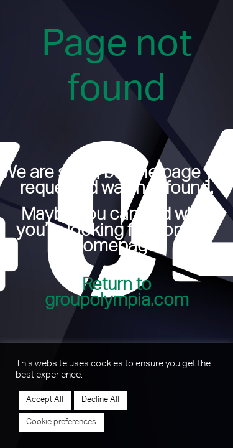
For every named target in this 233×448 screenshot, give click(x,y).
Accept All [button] (44, 400)
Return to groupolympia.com (117, 294)
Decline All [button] (100, 400)
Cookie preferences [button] (61, 423)
